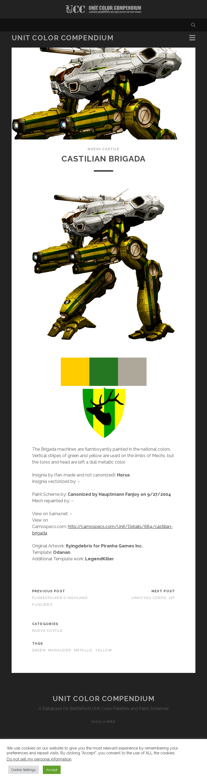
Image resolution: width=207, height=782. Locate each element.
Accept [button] (51, 770)
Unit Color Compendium (63, 38)
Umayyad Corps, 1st (153, 598)
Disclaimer (103, 722)
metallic (83, 650)
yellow (103, 650)
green (39, 650)
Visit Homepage (103, 9)
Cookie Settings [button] (23, 770)
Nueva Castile (103, 149)
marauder (59, 650)
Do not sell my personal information (39, 759)
